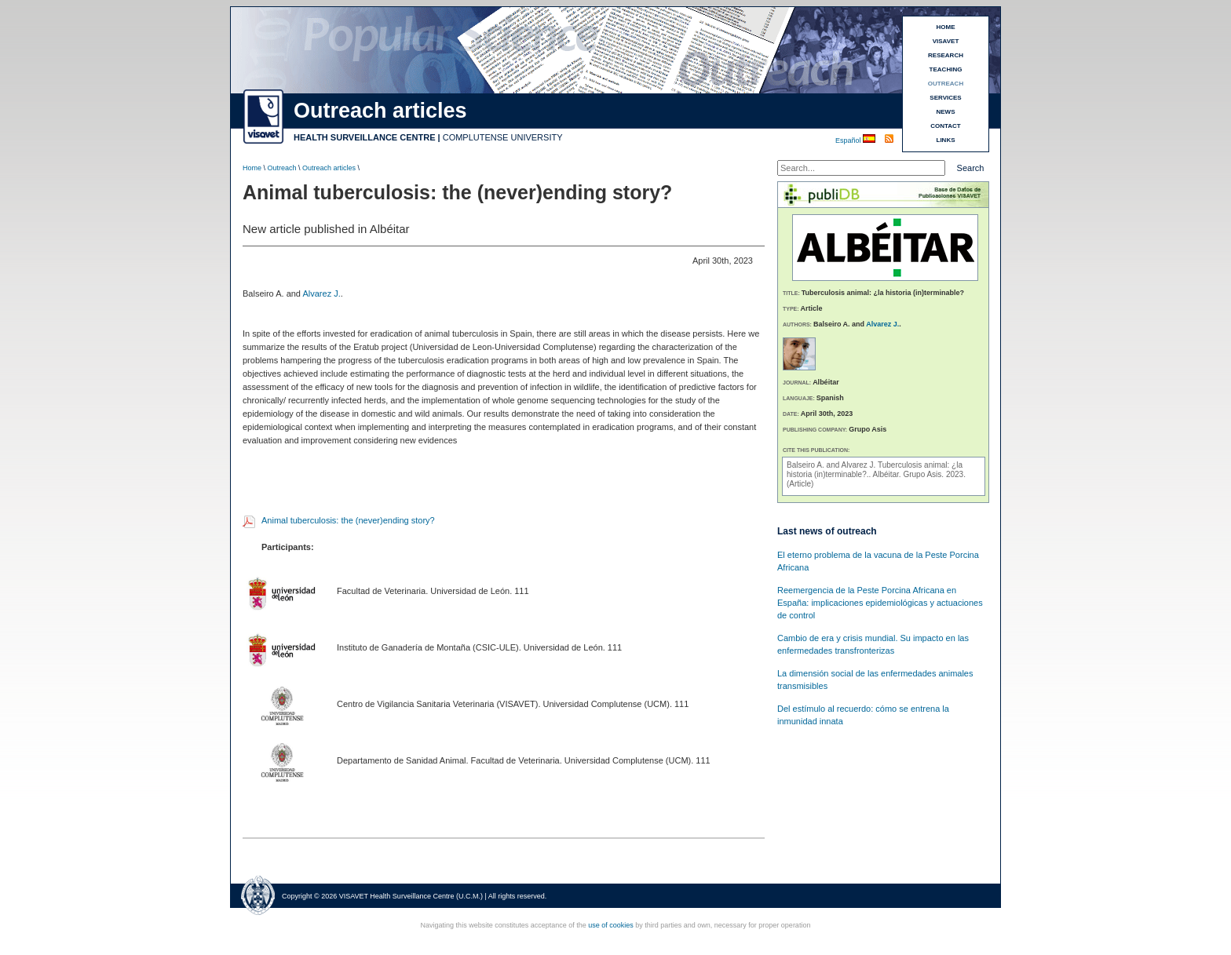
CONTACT (945, 125)
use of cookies (611, 925)
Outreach (282, 168)
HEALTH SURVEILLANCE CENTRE (365, 137)
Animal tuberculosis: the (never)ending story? (348, 520)
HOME (946, 27)
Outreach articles (329, 168)
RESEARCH (945, 55)
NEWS (946, 111)
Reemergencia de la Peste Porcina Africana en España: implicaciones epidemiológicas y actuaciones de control (880, 602)
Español (849, 140)
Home (252, 168)
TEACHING (946, 69)
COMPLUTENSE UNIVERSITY (503, 137)
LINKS (946, 140)
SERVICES (945, 97)
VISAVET (946, 41)
